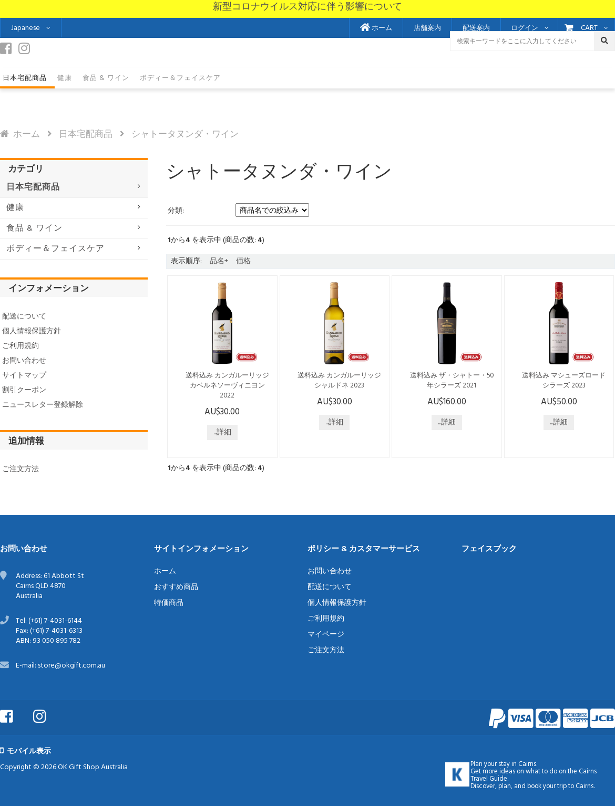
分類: (176, 211)
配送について (24, 317)
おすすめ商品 (176, 587)
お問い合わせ (24, 361)
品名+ (219, 261)
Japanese (25, 28)
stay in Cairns (517, 764)
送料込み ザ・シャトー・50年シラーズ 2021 (452, 381)
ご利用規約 (20, 346)
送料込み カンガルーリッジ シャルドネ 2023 (339, 381)
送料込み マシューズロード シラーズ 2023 (564, 381)
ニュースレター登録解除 (42, 405)
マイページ (326, 635)
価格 (243, 261)
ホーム (376, 28)
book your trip (547, 786)
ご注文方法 (20, 469)
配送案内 (476, 28)
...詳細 (222, 432)
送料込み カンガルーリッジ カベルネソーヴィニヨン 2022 (227, 386)
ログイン (524, 28)
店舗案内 (427, 28)
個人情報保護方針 (31, 331)
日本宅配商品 (85, 134)
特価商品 (168, 603)
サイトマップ (24, 376)
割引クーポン (24, 390)
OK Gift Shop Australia (93, 767)
